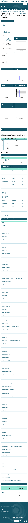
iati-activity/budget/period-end (5, 244)
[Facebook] (26, 521)
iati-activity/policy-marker (4, 309)
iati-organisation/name (4, 466)
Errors (10, 9)
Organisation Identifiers (7, 32)
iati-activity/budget (4, 239)
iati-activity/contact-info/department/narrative (6, 261)
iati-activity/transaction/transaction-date (6, 452)
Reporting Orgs (6, 9)
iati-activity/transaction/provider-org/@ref (6, 441)
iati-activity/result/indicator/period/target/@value (7, 386)
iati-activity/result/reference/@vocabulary (6, 407)
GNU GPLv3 (7, 512)
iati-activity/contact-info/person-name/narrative (6, 281)
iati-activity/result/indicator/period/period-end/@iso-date (8, 380)
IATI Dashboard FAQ (20, 517)
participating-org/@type (4, 187)
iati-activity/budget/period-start (5, 247)
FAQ (25, 9)
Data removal (6, 521)
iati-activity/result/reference (4, 404)
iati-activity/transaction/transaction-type (6, 455)
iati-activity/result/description (5, 346)
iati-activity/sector (3, 415)
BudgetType (13, 178)
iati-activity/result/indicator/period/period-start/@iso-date (8, 383)
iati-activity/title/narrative (4, 426)
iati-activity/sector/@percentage (5, 418)
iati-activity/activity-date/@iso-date (5, 230)
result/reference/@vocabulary (5, 206)
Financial (4, 25)
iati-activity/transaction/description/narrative (6, 435)
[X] (22, 521)
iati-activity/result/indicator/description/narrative (7, 365)
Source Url (6, 159)
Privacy (2, 521)
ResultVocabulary (14, 206)
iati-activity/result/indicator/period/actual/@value (7, 371)
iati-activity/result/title (4, 410)
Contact (26, 1)
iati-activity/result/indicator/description (6, 363)
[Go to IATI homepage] (5, 1)
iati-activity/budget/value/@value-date (6, 253)
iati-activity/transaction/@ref (5, 432)
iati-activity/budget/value (4, 250)
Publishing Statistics (21, 9)
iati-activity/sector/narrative (4, 421)
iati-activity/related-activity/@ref (5, 329)
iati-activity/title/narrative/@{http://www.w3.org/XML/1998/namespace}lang (10, 427)
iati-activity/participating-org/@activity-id (6, 298)
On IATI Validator (8, 39)
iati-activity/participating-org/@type (5, 304)
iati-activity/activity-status (4, 236)
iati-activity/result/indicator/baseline (5, 357)
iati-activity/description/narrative (5, 292)
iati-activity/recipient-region (4, 318)
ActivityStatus (13, 175)
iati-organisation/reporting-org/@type (6, 477)
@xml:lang (3, 172)
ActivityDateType (14, 173)
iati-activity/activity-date (4, 228)
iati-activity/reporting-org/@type (5, 337)
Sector (13, 210)
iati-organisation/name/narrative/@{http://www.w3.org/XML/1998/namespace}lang (10, 469)
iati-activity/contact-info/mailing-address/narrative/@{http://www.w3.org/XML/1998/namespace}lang (12, 273)
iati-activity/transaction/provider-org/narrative (6, 444)
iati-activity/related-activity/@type (5, 331)
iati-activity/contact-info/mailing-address (6, 270)
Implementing (3, 495)
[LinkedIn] (20, 521)
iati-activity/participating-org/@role (5, 303)
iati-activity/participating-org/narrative (6, 306)
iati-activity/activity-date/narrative (5, 233)
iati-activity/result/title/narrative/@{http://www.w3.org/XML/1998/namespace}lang (10, 413)
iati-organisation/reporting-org (5, 472)
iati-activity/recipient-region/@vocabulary (6, 323)
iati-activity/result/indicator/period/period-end (6, 378)
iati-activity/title (3, 424)
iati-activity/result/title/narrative (5, 412)
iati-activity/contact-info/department (5, 259)
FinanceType (13, 181)
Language (13, 172)
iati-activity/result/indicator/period (5, 368)
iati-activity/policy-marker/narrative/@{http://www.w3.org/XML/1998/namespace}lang (11, 317)
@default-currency (4, 170)
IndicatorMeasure (14, 203)
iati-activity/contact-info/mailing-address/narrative (7, 272)
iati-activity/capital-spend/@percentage (6, 256)
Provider (2, 497)
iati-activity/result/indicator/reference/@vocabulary (7, 398)
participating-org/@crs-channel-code (5, 184)
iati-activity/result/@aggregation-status (6, 343)
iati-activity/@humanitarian (4, 225)
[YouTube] (24, 521)
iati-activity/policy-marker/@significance (6, 312)
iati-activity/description (4, 289)
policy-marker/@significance (5, 189)
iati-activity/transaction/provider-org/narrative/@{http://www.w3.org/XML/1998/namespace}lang (12, 446)
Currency (13, 170)
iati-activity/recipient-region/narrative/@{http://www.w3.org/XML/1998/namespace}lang (11, 326)
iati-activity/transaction (4, 429)
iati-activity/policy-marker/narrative (5, 315)
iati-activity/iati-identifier (4, 295)
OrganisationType (14, 187)
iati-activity (3, 222)
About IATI (13, 1)
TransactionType (14, 213)
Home (2, 9)
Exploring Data (14, 9)
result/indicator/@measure (4, 203)
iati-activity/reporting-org (4, 332)
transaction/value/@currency (5, 215)
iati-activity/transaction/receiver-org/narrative (6, 449)
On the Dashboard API (8, 40)
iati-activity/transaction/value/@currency (6, 460)
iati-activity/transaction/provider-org (5, 438)
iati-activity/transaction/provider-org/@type (6, 443)
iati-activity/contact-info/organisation (5, 275)
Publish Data (22, 1)
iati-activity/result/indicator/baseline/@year (6, 362)
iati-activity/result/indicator (4, 351)
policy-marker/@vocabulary (5, 190)
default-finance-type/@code (5, 181)
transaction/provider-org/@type (5, 212)
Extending (3, 492)
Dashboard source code (4, 505)
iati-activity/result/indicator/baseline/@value (6, 360)
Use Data (17, 1)
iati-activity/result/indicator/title (5, 399)
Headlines (4, 23)
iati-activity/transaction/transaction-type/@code (7, 457)
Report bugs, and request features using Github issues (8, 506)
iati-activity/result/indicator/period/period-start (6, 381)
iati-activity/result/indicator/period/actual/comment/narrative (8, 374)
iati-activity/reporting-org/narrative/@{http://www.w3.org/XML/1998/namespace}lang (11, 340)
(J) (26, 38)
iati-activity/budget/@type (4, 242)
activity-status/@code (4, 175)
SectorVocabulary (14, 208)
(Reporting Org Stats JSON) (23, 13)
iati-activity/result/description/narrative (6, 348)
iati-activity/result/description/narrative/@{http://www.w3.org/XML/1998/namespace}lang (11, 349)
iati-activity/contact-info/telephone (5, 284)
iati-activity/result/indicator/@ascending (6, 354)
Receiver (2, 498)
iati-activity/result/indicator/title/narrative (6, 401)
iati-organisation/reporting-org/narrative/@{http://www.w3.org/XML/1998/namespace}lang (11, 480)
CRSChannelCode (14, 184)
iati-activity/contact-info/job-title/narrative (6, 267)
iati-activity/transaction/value (5, 458)
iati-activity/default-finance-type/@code (6, 287)
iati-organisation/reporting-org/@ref (5, 474)
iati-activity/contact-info (4, 258)
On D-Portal (7, 38)
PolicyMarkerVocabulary (14, 190)
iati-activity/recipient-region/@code (5, 320)
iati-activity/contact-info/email (5, 264)
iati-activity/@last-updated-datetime (5, 227)
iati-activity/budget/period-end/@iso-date (6, 245)
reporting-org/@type (4, 200)
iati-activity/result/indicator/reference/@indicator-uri (7, 396)
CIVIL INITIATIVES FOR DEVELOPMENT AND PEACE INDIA (16, 11)
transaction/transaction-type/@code (5, 213)
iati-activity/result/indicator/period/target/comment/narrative (8, 389)
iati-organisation (3, 463)
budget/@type (3, 134)
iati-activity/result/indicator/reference (5, 393)
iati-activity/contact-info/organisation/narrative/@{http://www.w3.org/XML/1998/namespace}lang (12, 278)
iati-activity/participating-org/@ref (5, 301)
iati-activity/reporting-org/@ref (5, 334)
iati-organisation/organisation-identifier (6, 471)
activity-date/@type (4, 173)
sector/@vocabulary (4, 208)
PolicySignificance (14, 189)
